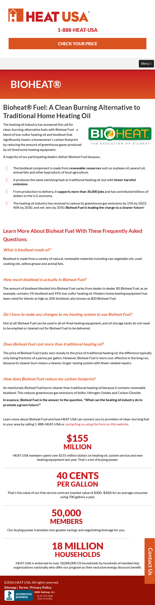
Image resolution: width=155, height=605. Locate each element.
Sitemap (10, 587)
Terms (23, 587)
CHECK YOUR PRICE (77, 43)
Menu (146, 63)
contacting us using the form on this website (96, 424)
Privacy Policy (41, 587)
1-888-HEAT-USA (78, 30)
